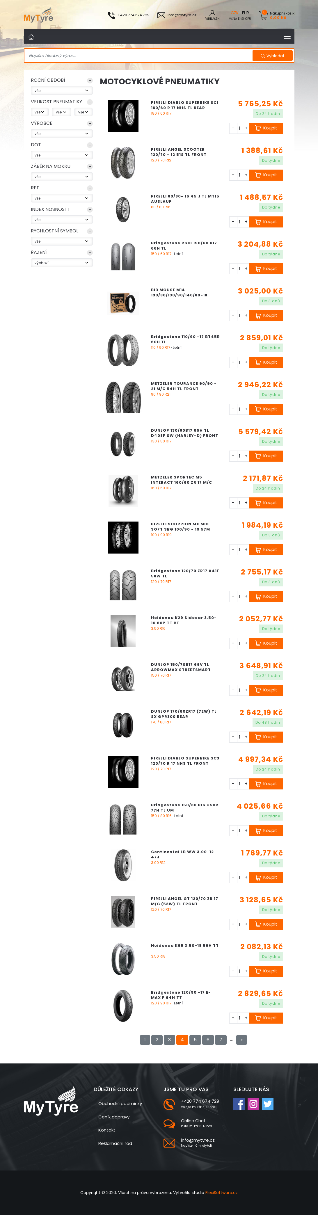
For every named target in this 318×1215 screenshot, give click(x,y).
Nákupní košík (282, 15)
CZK (235, 13)
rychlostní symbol (54, 230)
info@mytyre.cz (198, 1140)
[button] (62, 81)
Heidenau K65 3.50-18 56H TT (185, 945)
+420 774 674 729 (200, 1101)
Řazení (39, 252)
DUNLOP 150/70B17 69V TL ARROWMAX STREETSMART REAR (181, 670)
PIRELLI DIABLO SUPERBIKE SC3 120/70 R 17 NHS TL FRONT (185, 760)
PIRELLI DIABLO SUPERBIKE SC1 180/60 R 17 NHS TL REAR (184, 105)
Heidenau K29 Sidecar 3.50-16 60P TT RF (184, 620)
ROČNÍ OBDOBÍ (48, 80)
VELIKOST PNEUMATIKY (56, 101)
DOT (36, 144)
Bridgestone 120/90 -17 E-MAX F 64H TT (181, 995)
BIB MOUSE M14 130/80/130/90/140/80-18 (179, 292)
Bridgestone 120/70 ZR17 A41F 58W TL (185, 573)
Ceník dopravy (113, 1117)
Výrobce (41, 123)
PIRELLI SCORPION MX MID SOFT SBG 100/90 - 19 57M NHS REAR (180, 529)
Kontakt (107, 1130)
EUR (245, 13)
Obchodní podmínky (120, 1103)
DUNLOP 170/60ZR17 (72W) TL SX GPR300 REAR (184, 714)
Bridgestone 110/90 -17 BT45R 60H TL (185, 339)
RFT (35, 187)
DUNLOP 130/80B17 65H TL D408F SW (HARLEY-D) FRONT (184, 433)
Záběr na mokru (50, 166)
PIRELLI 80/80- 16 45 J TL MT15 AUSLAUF (185, 198)
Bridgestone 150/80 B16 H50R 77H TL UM (184, 807)
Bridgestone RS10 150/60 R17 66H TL (184, 245)
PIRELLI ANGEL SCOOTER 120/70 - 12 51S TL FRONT (179, 152)
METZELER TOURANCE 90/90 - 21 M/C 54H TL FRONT (184, 386)
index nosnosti (50, 209)
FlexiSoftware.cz (221, 1193)
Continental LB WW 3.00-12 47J (182, 854)
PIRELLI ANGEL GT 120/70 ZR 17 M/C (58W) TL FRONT (184, 901)
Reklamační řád (115, 1143)
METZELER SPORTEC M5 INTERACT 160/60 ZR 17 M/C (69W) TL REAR (181, 482)
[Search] (139, 56)
